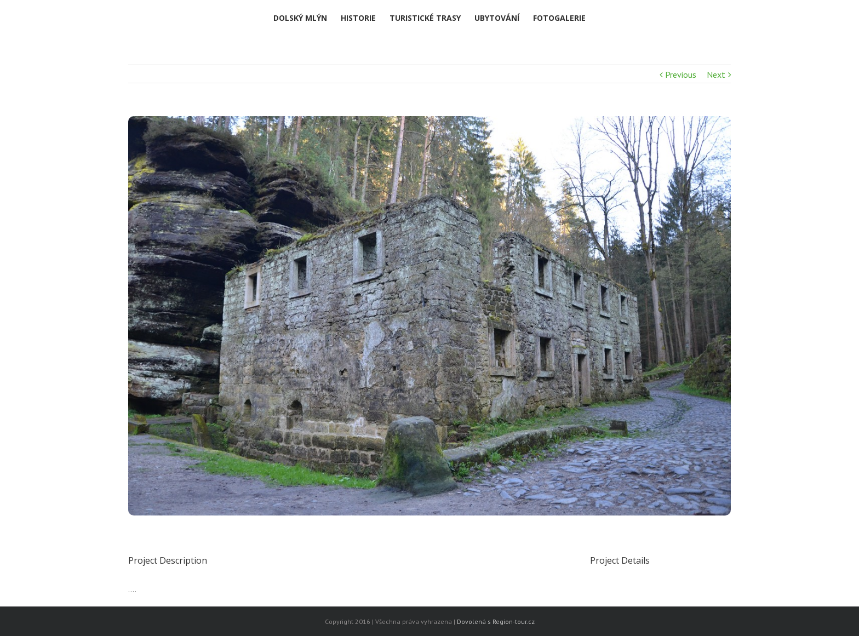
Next (716, 74)
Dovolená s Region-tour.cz (496, 621)
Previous (680, 74)
